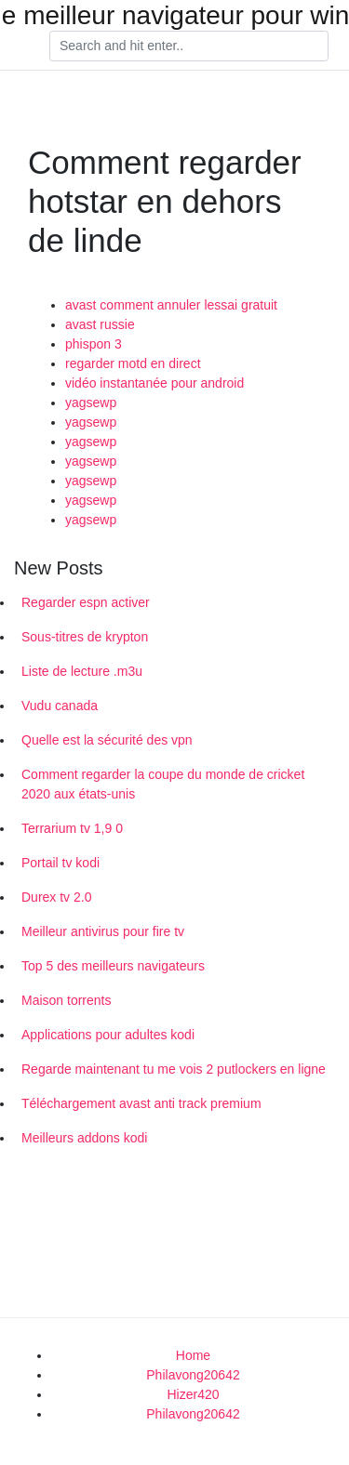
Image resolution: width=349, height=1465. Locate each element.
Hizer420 (193, 1394)
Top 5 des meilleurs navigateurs (113, 965)
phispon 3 (93, 344)
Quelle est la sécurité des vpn (107, 739)
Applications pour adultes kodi (108, 1034)
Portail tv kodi (60, 862)
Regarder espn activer (85, 602)
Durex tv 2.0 (56, 897)
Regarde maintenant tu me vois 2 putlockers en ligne (173, 1069)
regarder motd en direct (133, 363)
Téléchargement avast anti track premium (141, 1103)
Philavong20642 (192, 1374)
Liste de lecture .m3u (81, 671)
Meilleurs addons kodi (84, 1137)
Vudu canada (59, 705)
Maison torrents (66, 1000)
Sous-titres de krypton (84, 636)
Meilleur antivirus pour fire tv (102, 931)
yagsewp (90, 402)
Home (193, 1355)
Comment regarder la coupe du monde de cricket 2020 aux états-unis (162, 784)
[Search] (189, 46)
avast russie (100, 324)
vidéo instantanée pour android (154, 383)
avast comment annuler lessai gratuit (171, 304)
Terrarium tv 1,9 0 (72, 828)
